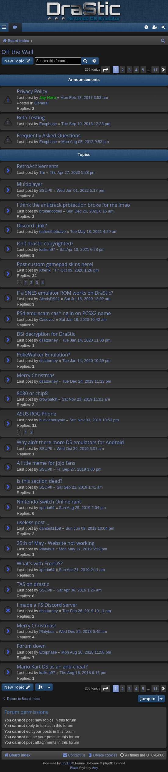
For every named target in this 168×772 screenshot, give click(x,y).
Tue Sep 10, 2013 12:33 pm (85, 123)
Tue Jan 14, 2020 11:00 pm (86, 340)
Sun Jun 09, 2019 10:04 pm (90, 528)
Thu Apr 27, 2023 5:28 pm (72, 172)
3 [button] (129, 69)
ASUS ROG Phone (36, 413)
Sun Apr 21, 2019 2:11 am (82, 569)
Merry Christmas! (36, 625)
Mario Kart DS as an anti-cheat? (52, 666)
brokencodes (50, 211)
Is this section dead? (40, 481)
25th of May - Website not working (56, 543)
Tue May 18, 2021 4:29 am (93, 231)
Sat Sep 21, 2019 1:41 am (80, 487)
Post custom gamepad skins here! (55, 264)
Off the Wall (17, 52)
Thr (42, 172)
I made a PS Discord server (47, 605)
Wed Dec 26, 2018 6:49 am (83, 631)
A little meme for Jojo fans (46, 463)
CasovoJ (47, 319)
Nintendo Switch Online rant (49, 501)
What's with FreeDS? (40, 563)
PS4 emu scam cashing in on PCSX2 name (64, 313)
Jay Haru (47, 97)
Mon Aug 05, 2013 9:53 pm (85, 141)
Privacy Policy (32, 91)
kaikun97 (47, 249)
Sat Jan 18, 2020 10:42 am (83, 319)
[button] (105, 69)
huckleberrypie (52, 420)
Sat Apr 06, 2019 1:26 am (79, 590)
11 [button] (155, 69)
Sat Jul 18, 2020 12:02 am (87, 299)
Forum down (31, 646)
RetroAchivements (37, 166)
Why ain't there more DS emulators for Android (70, 442)
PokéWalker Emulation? (43, 354)
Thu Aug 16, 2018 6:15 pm (82, 672)
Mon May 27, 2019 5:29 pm (83, 549)
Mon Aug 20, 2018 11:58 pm (86, 652)
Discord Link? (32, 225)
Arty (95, 768)
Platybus (47, 549)
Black (74, 768)
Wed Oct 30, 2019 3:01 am (80, 448)
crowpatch (48, 399)
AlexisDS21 (49, 299)
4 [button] (136, 69)
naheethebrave (52, 231)
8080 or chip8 (32, 393)
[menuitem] (15, 27)
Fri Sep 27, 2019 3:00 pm (79, 469)
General (41, 103)
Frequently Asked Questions (48, 135)
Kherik (45, 270)
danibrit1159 (50, 528)
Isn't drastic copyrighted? (45, 243)
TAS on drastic (33, 584)
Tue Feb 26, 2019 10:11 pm (86, 611)
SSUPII (45, 190)
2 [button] (122, 69)
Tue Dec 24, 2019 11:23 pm (86, 381)
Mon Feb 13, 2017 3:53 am (84, 97)
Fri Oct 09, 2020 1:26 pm (77, 270)
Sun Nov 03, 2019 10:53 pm (94, 420)
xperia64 (47, 507)
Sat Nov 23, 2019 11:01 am (86, 399)
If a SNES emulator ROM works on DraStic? (65, 293)
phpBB (67, 763)
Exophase (48, 123)
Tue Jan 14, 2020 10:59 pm (86, 360)
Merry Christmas (36, 375)
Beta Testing (31, 117)
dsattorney (48, 340)
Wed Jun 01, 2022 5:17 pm (80, 190)
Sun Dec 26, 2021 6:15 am (90, 211)
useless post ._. (34, 522)
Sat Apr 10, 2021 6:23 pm (81, 249)
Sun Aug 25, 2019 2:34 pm (82, 507)
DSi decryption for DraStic (46, 334)
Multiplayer (29, 184)
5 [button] (143, 69)
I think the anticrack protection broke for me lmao (73, 205)
